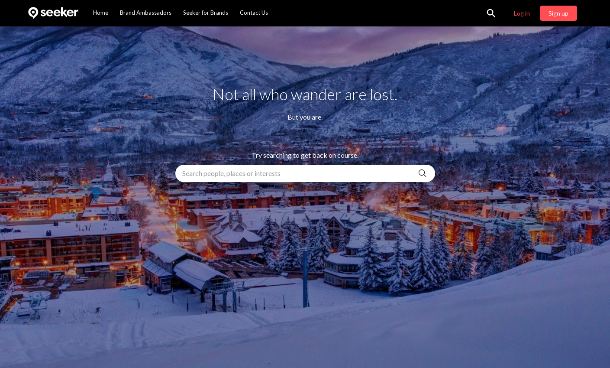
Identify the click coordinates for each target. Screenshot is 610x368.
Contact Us (254, 12)
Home (100, 12)
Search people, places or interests (231, 173)
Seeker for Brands (205, 12)
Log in (522, 13)
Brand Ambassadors (145, 12)
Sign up (558, 13)
